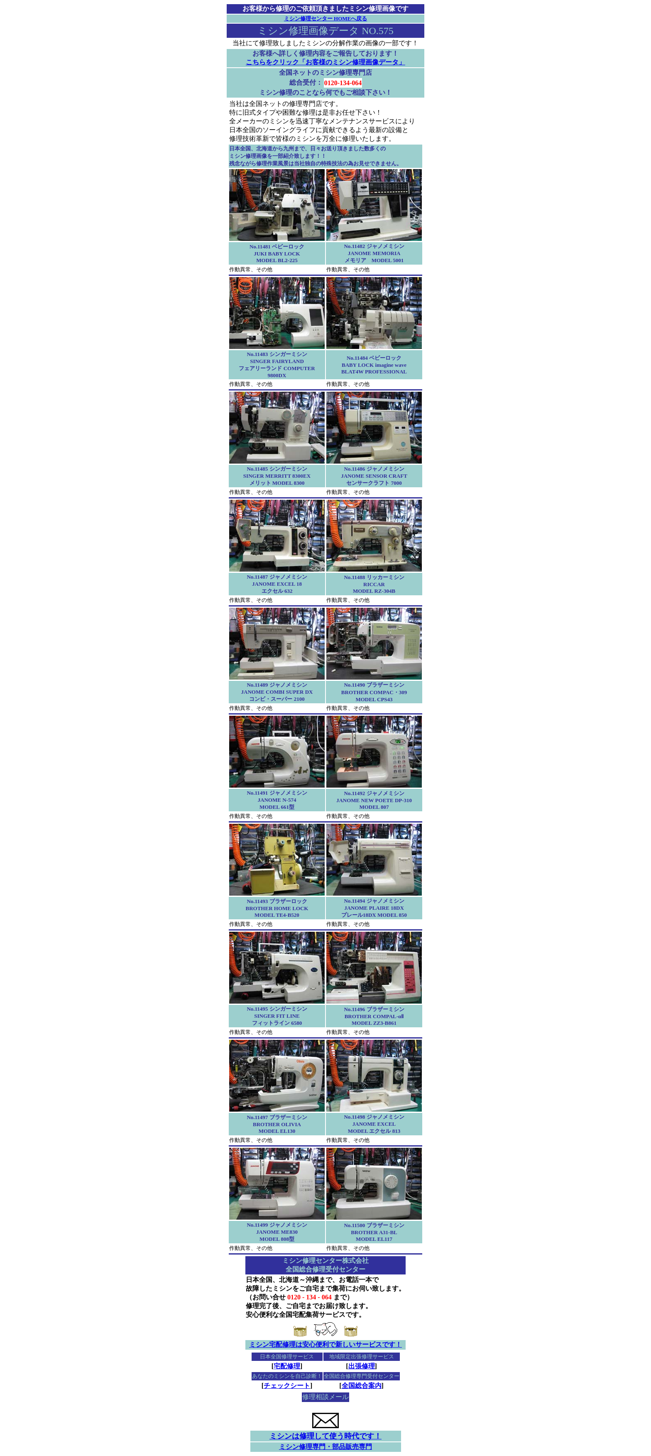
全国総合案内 (362, 1385)
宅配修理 (287, 1366)
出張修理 (361, 1366)
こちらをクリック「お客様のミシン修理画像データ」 (325, 62)
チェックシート (287, 1385)
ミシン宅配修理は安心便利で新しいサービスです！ (325, 1344)
